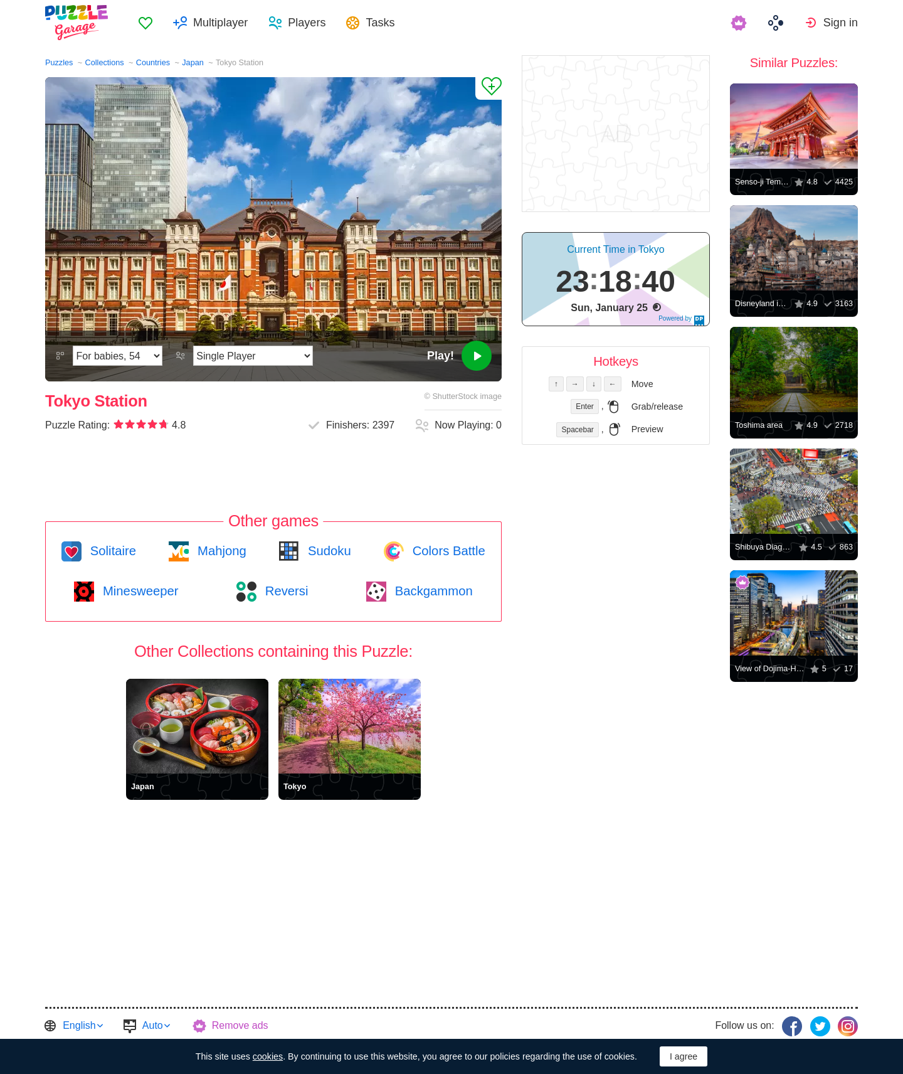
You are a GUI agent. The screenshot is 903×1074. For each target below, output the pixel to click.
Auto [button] (152, 1025)
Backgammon (432, 591)
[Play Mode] (253, 356)
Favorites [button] (145, 22)
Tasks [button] (380, 22)
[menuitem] (145, 22)
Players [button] (306, 22)
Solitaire (111, 551)
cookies (268, 1056)
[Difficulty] (117, 356)
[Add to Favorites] (488, 88)
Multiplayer (220, 22)
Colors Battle (447, 551)
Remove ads (240, 1025)
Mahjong (220, 551)
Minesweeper (138, 591)
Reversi (284, 591)
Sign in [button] (840, 22)
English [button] (79, 1025)
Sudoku (327, 551)
